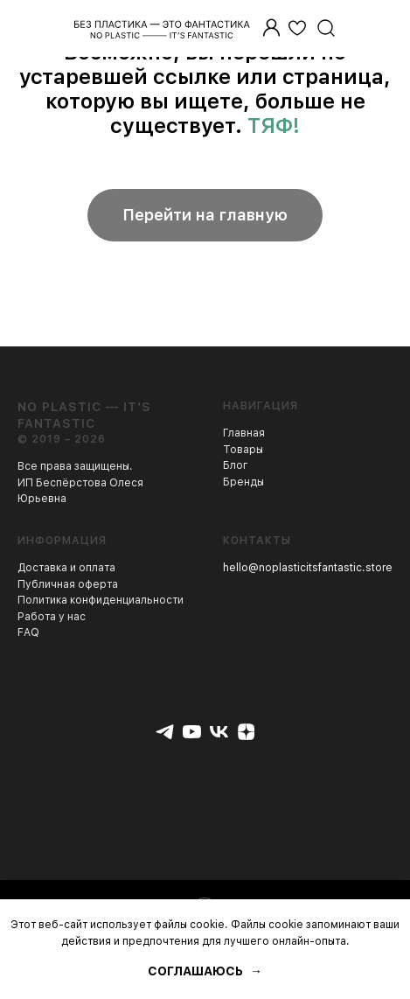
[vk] (219, 732)
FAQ (28, 632)
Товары (243, 450)
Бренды (243, 482)
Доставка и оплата (66, 568)
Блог (235, 465)
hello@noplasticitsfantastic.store (308, 568)
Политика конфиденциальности (100, 600)
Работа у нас (51, 617)
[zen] (246, 732)
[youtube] (192, 732)
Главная (244, 433)
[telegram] (165, 732)
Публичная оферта (67, 584)
